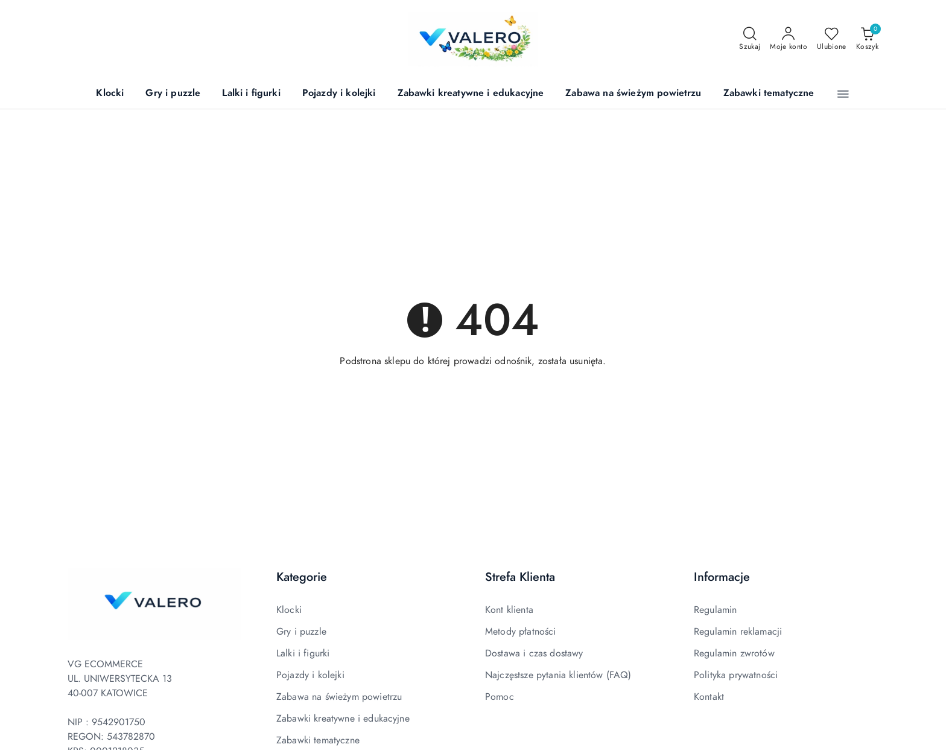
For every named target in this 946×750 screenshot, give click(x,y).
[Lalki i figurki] (251, 94)
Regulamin (715, 610)
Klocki (289, 610)
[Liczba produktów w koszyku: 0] (867, 39)
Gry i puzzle (301, 631)
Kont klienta (509, 610)
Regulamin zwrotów (734, 653)
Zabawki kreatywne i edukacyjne (343, 718)
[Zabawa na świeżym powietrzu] (633, 94)
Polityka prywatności (736, 675)
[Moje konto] (788, 39)
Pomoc (499, 697)
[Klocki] (110, 94)
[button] (843, 94)
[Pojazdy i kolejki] (339, 94)
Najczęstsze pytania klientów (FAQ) (558, 675)
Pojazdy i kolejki (310, 675)
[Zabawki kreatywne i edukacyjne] (471, 94)
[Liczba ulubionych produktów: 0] (831, 39)
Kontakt (709, 697)
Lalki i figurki (302, 653)
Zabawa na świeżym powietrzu (339, 697)
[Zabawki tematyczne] (769, 94)
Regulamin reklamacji (738, 631)
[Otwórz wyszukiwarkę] (749, 39)
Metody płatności (520, 631)
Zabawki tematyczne (318, 740)
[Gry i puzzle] (173, 94)
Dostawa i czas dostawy (534, 653)
